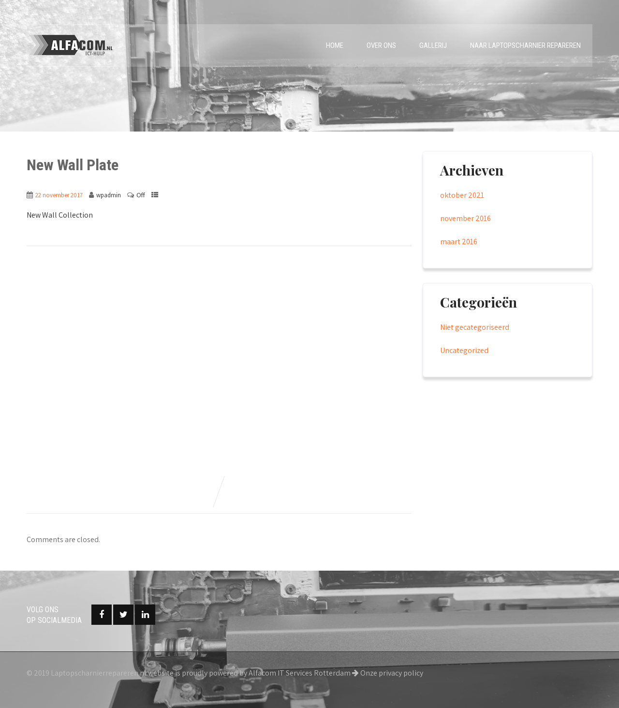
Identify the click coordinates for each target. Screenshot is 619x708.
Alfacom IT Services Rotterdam (300, 673)
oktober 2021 (462, 195)
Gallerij (433, 45)
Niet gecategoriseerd (474, 327)
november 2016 (465, 218)
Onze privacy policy (387, 673)
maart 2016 (458, 241)
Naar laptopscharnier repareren (525, 45)
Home (334, 45)
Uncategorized (464, 350)
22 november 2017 (59, 195)
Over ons (381, 45)
